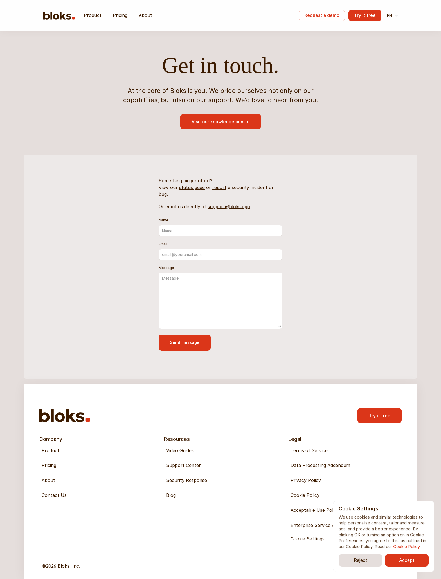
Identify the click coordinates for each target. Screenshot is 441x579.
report (219, 187)
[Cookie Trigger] (308, 539)
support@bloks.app (229, 206)
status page (192, 187)
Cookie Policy (406, 546)
